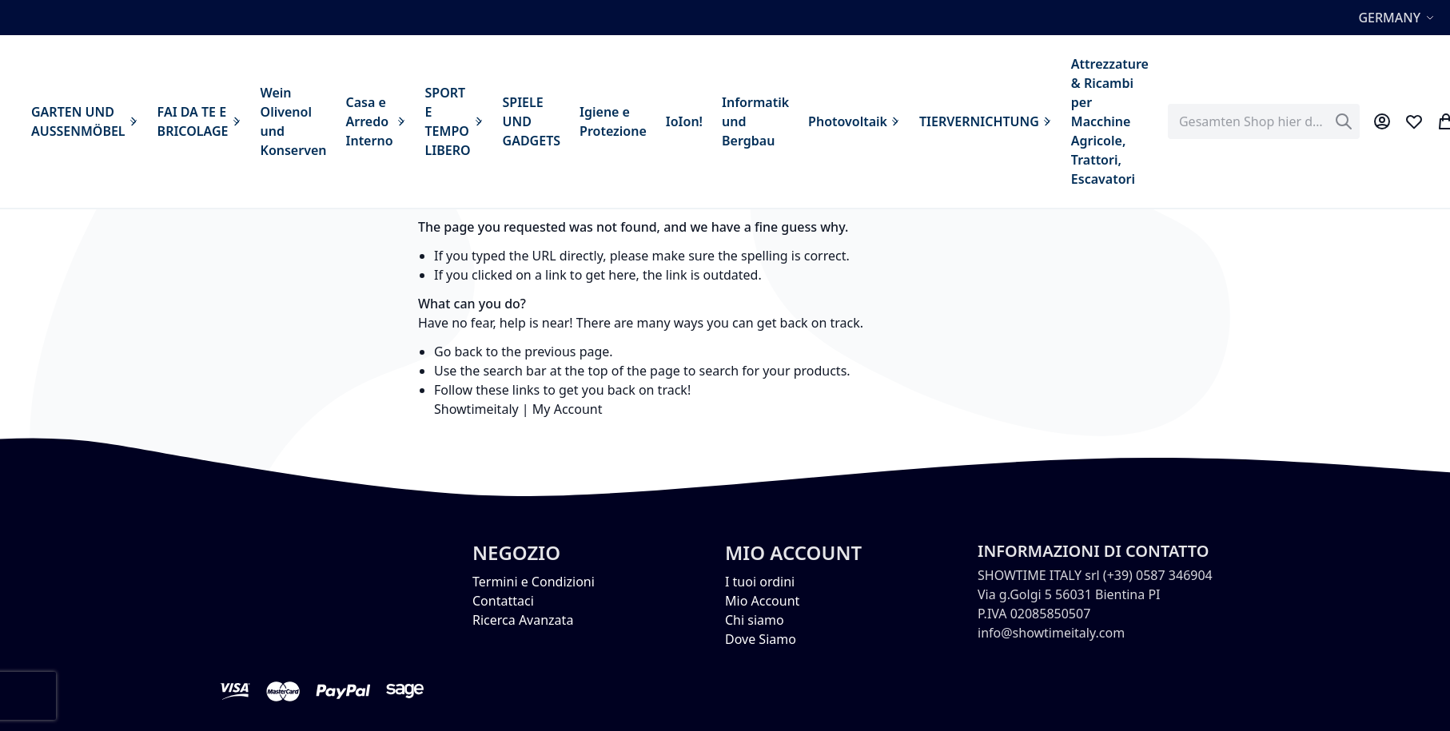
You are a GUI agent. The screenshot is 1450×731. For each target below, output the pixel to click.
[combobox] (1264, 121)
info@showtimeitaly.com (1051, 633)
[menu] (590, 121)
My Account (567, 409)
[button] (1398, 17)
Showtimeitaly (476, 409)
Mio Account (762, 601)
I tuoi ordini (760, 581)
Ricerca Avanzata (522, 620)
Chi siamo (754, 620)
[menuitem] (85, 121)
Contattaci (503, 601)
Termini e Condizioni (533, 581)
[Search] (1343, 121)
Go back (458, 351)
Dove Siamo (760, 639)
